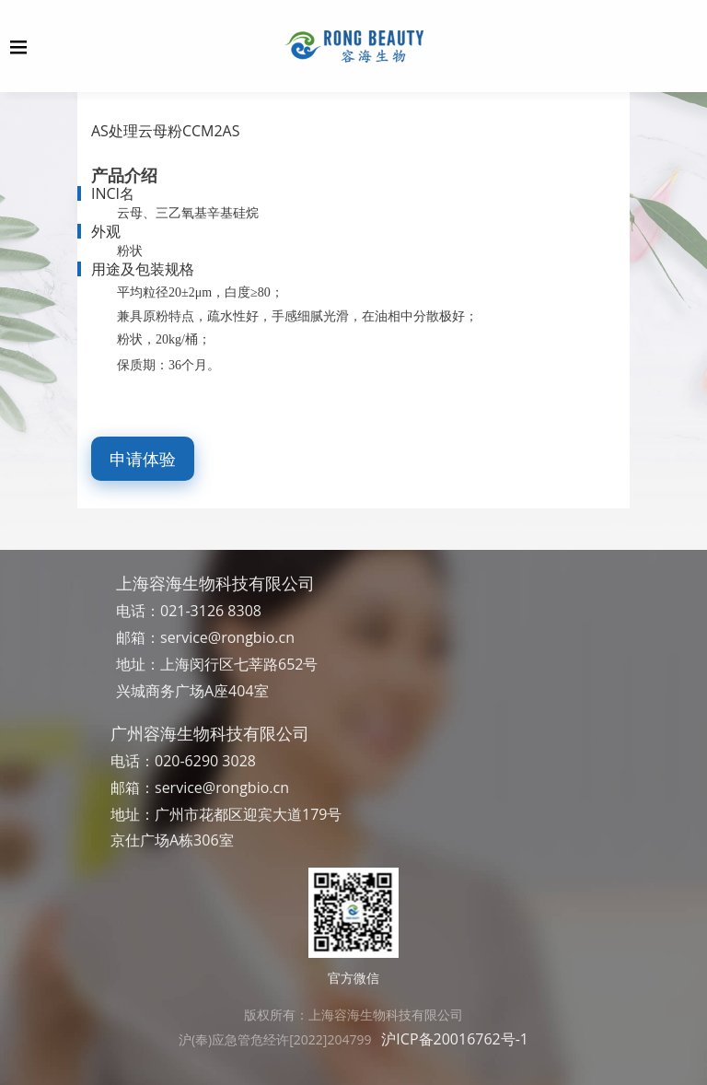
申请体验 (143, 459)
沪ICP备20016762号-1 (454, 1039)
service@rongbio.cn (227, 637)
